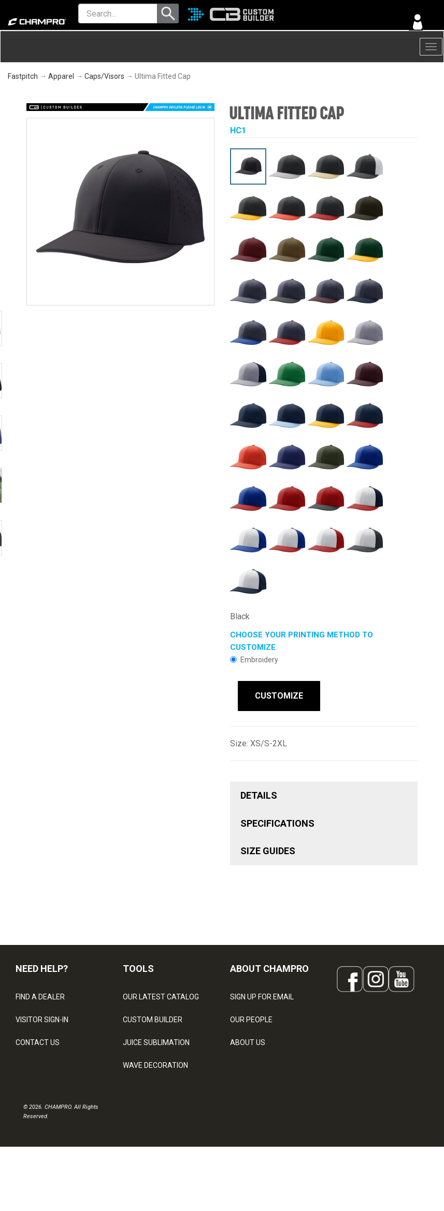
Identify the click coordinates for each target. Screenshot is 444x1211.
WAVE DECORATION (155, 1061)
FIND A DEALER (40, 993)
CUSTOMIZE (271, 696)
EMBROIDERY (145, 1130)
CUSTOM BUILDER (152, 1016)
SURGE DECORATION (157, 1084)
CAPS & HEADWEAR (156, 1107)
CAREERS (246, 1084)
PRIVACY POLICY (43, 1084)
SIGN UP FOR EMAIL (262, 993)
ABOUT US (247, 1039)
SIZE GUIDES (267, 847)
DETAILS (258, 792)
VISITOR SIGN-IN (42, 1016)
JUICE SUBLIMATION (156, 1039)
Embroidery (254, 660)
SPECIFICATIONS (277, 819)
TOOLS (138, 965)
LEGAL (26, 1061)
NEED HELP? (42, 965)
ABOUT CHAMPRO (269, 965)
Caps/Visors (104, 76)
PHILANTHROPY (256, 1061)
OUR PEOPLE (251, 1016)
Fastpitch (23, 76)
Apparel (61, 76)
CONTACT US (38, 1039)
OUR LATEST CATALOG (161, 993)
